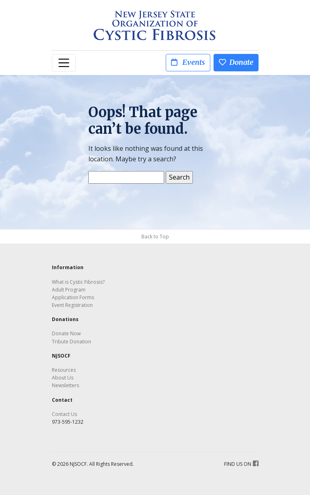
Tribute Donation (71, 341)
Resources (64, 369)
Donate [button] (236, 62)
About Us (62, 377)
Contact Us (64, 414)
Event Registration (72, 305)
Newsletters (65, 385)
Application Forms (73, 297)
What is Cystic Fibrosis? (78, 282)
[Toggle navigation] (64, 63)
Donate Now (66, 333)
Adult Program (69, 289)
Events (188, 62)
